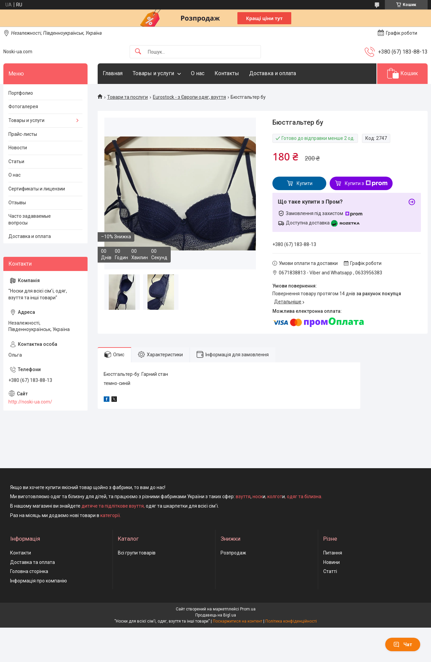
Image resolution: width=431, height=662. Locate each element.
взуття (243, 496)
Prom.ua (248, 609)
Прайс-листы (22, 134)
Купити (304, 183)
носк (258, 496)
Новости (17, 147)
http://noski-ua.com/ (30, 401)
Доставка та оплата (32, 562)
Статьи (16, 161)
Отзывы (17, 202)
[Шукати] (138, 52)
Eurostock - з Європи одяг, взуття (189, 97)
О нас (197, 73)
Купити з (366, 183)
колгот (274, 496)
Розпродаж (233, 552)
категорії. (110, 515)
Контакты (226, 73)
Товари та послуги (127, 97)
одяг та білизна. (304, 496)
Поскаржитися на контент (237, 621)
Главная (113, 73)
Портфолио (20, 93)
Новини (331, 562)
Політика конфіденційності (291, 621)
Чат (402, 644)
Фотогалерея (23, 106)
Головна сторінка (29, 571)
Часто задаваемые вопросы (29, 219)
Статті (330, 571)
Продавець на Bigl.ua (215, 615)
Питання (332, 552)
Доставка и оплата (272, 73)
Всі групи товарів (137, 552)
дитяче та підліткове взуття (112, 506)
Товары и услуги (153, 73)
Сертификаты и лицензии (36, 188)
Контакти (20, 552)
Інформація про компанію (38, 580)
